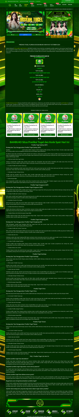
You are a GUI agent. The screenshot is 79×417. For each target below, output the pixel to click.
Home (16, 5)
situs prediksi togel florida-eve (21, 48)
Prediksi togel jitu (10, 174)
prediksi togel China (57, 293)
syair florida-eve (64, 102)
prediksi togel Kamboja (68, 258)
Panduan (70, 4)
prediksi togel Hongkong (20, 224)
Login (12, 34)
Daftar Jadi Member (24, 1)
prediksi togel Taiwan (64, 326)
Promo (25, 34)
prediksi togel (20, 161)
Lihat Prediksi (14, 134)
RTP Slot (38, 34)
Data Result (45, 5)
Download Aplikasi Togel (12, 1)
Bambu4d (43, 151)
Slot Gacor (32, 5)
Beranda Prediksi (10, 41)
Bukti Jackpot (52, 5)
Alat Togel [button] (39, 4)
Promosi (59, 4)
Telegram (31, 1)
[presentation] (38, 138)
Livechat (38, 1)
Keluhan (64, 4)
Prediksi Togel (26, 5)
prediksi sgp (33, 204)
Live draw (20, 5)
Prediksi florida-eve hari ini (12, 102)
